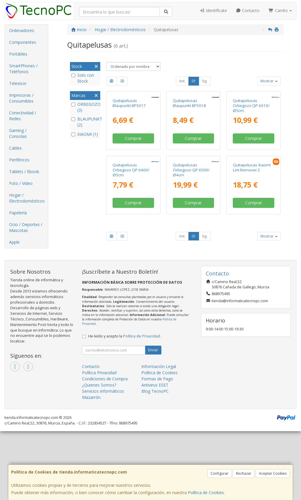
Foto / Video (21, 183)
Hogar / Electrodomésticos (27, 198)
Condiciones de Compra (105, 447)
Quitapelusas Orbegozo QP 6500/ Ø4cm (191, 251)
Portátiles (18, 54)
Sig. (205, 80)
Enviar (153, 418)
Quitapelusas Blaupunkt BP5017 (129, 143)
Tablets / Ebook (24, 171)
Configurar (219, 473)
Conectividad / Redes (22, 115)
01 (194, 80)
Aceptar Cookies (273, 473)
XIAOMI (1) (84, 134)
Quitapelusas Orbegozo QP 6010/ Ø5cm (251, 146)
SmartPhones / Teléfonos (23, 68)
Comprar (133, 179)
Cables (15, 148)
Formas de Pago (157, 447)
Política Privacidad (99, 441)
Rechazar (243, 473)
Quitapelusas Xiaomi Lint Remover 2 (252, 248)
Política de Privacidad (141, 404)
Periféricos (19, 160)
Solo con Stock (82, 78)
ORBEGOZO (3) (85, 107)
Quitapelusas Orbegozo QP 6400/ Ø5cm (131, 251)
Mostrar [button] (268, 80)
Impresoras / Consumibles (21, 98)
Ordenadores (21, 30)
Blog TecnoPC (155, 460)
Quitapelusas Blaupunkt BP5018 (189, 143)
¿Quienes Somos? (99, 453)
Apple (14, 242)
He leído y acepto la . (124, 404)
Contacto (248, 10)
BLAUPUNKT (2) (85, 122)
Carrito (280, 10)
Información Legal (158, 435)
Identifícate (213, 10)
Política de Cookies (206, 492)
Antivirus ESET (154, 453)
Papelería (18, 212)
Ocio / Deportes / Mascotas (25, 227)
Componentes (22, 42)
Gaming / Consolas (18, 133)
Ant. (182, 80)
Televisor (17, 83)
